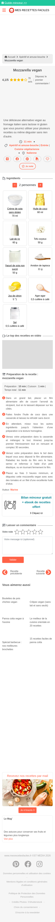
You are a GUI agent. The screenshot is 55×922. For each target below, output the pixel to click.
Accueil (10, 57)
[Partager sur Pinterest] (27, 159)
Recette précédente (12, 572)
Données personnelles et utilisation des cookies (27, 873)
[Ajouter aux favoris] (47, 159)
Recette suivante (43, 572)
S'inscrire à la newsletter (27, 912)
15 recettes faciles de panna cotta (41, 637)
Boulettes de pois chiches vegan (13, 597)
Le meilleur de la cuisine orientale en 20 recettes (41, 619)
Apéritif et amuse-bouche (32, 57)
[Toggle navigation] (4, 10)
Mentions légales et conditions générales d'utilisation (26, 883)
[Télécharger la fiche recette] (37, 159)
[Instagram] (39, 864)
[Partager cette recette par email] (7, 159)
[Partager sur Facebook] (17, 159)
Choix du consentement (26, 907)
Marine (14, 489)
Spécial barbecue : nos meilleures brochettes (13, 642)
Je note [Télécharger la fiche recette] (27, 166)
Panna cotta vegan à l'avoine (13, 617)
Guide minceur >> (15, 2)
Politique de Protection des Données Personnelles (27, 895)
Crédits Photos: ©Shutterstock (27, 902)
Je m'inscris (27, 810)
